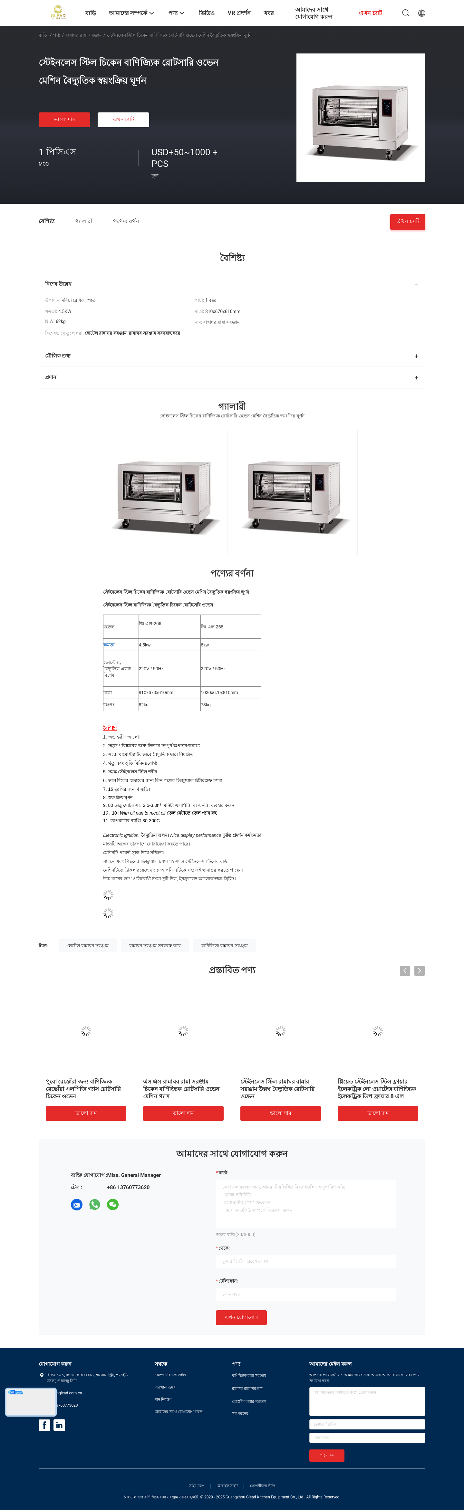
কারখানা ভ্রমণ (165, 1387)
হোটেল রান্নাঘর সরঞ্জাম (88, 945)
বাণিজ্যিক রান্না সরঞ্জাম (249, 1375)
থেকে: (224, 1248)
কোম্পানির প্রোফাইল (170, 1375)
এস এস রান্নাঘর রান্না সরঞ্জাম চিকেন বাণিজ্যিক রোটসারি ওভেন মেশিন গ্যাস (181, 1089)
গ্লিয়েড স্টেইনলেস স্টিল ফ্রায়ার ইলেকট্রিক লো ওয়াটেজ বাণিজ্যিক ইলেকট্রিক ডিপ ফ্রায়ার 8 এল (377, 1089)
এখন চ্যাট (123, 119)
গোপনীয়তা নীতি (262, 1486)
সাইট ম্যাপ (196, 1486)
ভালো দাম (64, 119)
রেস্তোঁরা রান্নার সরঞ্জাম (249, 1401)
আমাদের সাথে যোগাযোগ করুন (178, 1412)
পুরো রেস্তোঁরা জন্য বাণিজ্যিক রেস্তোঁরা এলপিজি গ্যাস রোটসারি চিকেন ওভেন (83, 1089)
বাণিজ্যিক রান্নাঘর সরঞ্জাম (224, 945)
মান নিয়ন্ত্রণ (163, 1399)
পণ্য (56, 35)
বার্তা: (223, 1172)
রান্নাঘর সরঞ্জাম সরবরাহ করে (155, 945)
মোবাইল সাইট (227, 1486)
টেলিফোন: (228, 1281)
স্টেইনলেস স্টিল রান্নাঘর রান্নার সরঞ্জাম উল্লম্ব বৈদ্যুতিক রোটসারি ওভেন (277, 1089)
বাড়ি (43, 35)
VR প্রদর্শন (239, 12)
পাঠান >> (327, 1455)
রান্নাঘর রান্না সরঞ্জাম (83, 35)
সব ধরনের (240, 1413)
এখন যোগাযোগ (241, 1317)
